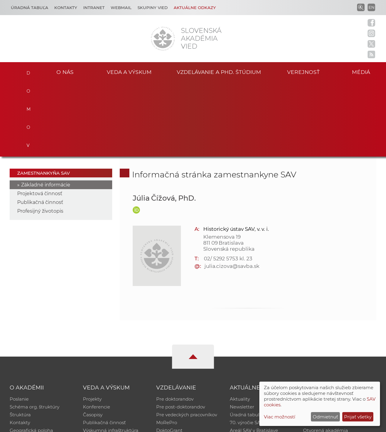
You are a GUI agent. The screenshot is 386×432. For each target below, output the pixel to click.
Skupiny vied (153, 7)
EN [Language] (372, 7)
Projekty (92, 325)
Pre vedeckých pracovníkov (186, 340)
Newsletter (242, 332)
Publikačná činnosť (40, 128)
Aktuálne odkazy (195, 7)
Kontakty (65, 7)
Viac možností (279, 417)
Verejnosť (303, 72)
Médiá (361, 72)
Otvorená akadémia (325, 356)
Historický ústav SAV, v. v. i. (236, 154)
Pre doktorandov (175, 325)
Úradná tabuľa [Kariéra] (29, 7)
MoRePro (166, 348)
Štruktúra (20, 340)
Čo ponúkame (246, 364)
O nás (65, 72)
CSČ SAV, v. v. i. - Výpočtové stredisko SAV (99, 424)
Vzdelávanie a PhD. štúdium (219, 72)
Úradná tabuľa (246, 340)
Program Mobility (175, 364)
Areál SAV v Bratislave (254, 356)
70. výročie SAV (246, 348)
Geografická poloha (31, 356)
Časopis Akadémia (324, 348)
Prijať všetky (358, 417)
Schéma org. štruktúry (34, 332)
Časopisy (93, 340)
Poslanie (19, 325)
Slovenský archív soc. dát (330, 332)
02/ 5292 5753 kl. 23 (228, 184)
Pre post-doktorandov (180, 332)
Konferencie (96, 332)
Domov (27, 71)
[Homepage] (163, 39)
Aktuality (240, 325)
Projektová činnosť (39, 119)
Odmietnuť (325, 417)
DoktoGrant (169, 356)
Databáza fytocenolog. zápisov (337, 340)
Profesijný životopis (40, 137)
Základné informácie (45, 110)
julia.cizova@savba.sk (231, 192)
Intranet (94, 7)
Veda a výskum (129, 72)
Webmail (121, 7)
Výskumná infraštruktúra (110, 356)
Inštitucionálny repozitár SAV (335, 325)
